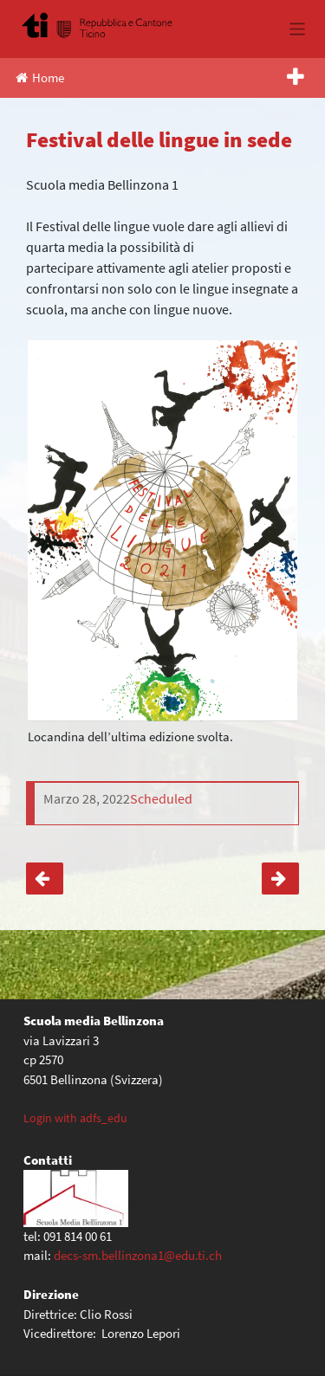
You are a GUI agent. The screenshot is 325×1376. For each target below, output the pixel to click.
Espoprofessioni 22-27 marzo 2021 (44, 878)
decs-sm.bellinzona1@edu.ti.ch (138, 1255)
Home (40, 77)
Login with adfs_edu (75, 1118)
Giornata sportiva (280, 878)
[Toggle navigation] (297, 29)
